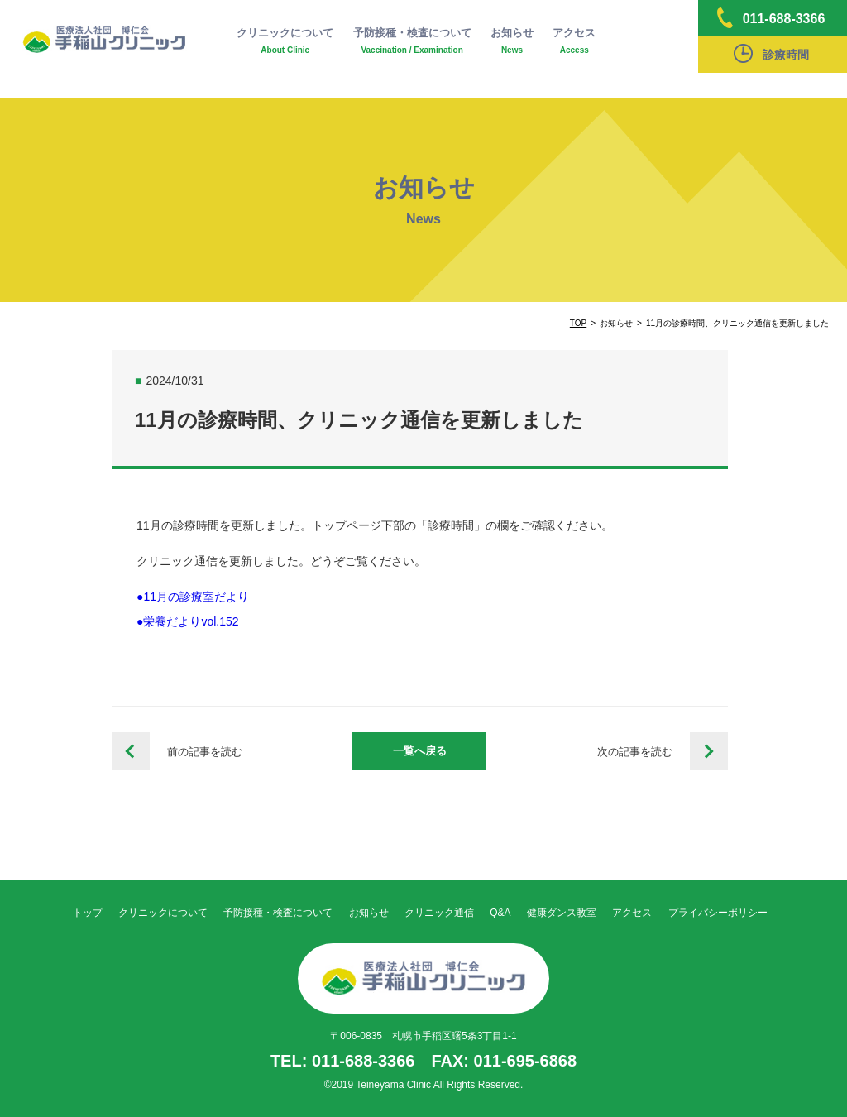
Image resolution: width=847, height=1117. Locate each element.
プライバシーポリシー (718, 912)
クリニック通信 (439, 912)
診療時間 (771, 53)
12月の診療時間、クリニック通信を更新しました (709, 751)
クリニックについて (285, 41)
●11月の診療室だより (192, 596)
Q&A (500, 912)
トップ (88, 912)
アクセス (574, 41)
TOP (578, 323)
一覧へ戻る (420, 751)
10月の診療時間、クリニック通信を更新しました (131, 751)
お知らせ (512, 41)
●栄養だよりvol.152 (187, 621)
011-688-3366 (771, 17)
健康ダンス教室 (561, 912)
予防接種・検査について (412, 41)
